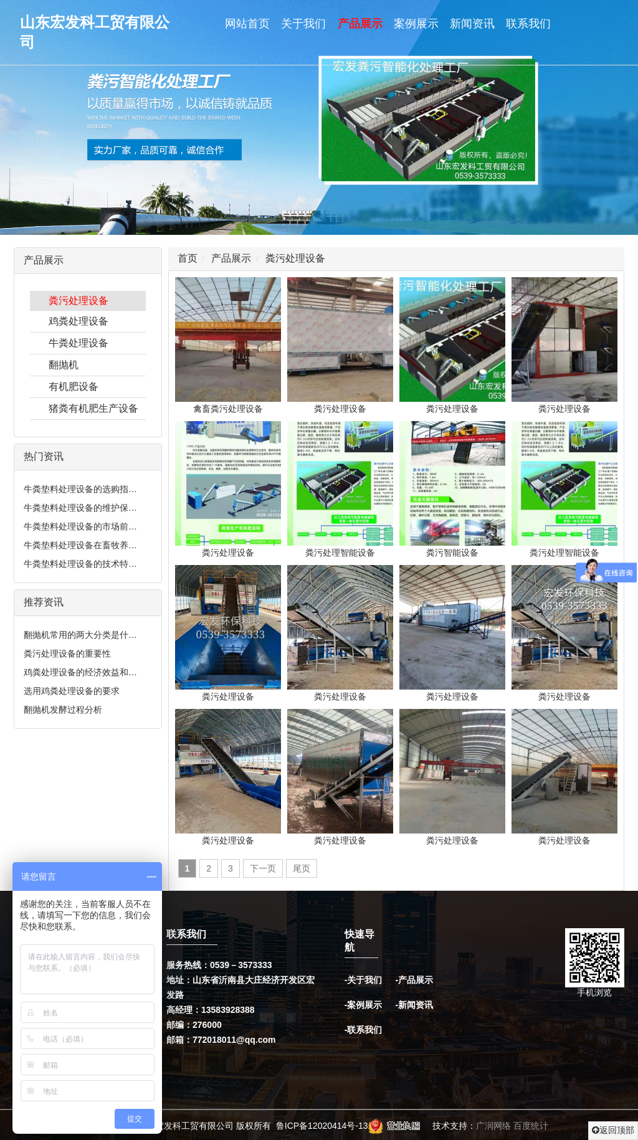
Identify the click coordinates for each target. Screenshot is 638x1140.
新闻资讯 (472, 23)
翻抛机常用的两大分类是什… (80, 635)
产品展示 (360, 23)
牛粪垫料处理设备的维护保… (80, 508)
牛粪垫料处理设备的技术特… (80, 564)
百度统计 (530, 1126)
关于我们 (303, 23)
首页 (188, 258)
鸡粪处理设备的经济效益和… (80, 672)
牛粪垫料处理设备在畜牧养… (80, 545)
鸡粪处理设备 (78, 321)
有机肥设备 (73, 386)
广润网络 (493, 1126)
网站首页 (247, 23)
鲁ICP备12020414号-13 (322, 1126)
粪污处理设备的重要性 (67, 653)
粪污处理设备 (78, 300)
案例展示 (416, 23)
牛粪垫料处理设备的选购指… (80, 489)
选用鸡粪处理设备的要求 (72, 691)
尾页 (301, 868)
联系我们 (528, 23)
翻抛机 (64, 364)
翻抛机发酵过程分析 (63, 710)
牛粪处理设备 (78, 343)
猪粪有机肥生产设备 (93, 408)
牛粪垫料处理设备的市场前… (80, 526)
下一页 (263, 868)
